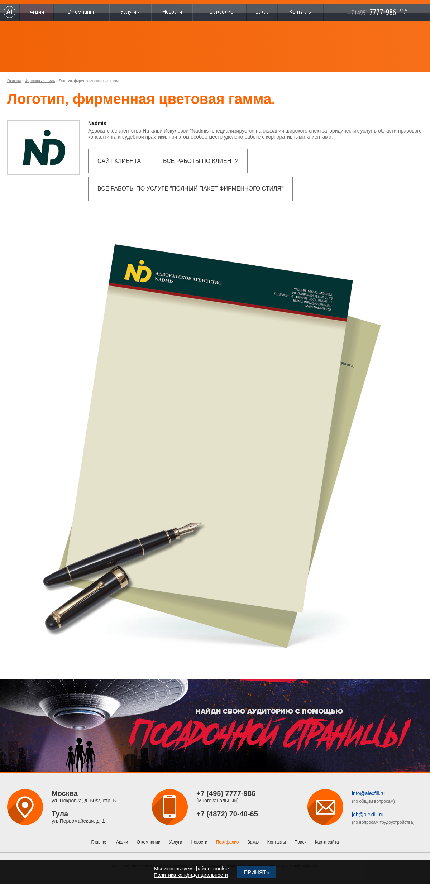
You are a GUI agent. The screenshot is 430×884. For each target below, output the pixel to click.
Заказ (252, 842)
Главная (14, 81)
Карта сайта (327, 842)
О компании (148, 842)
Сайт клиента (119, 161)
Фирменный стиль (40, 81)
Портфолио (227, 842)
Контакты (276, 842)
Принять (256, 872)
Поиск (300, 842)
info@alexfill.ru (368, 793)
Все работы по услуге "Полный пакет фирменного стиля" (190, 189)
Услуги (175, 842)
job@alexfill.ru (367, 814)
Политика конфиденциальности (191, 875)
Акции (122, 842)
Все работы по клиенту (200, 161)
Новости (199, 842)
